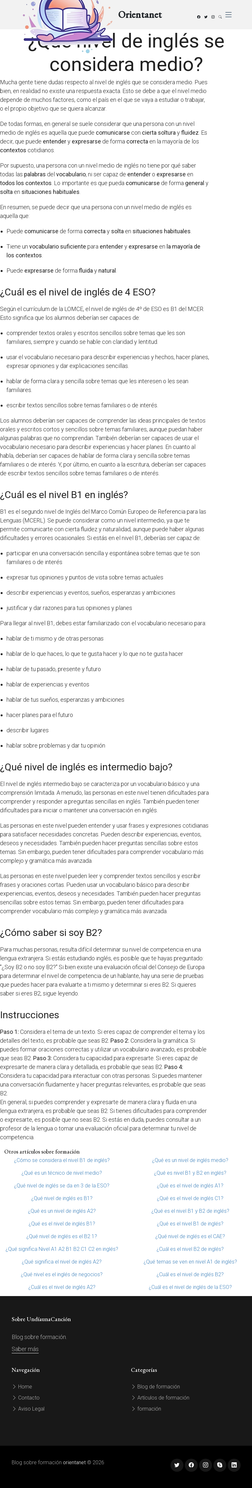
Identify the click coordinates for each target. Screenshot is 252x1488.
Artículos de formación (160, 1398)
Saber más (25, 1349)
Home (22, 1387)
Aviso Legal (28, 1409)
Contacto (26, 1398)
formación (146, 1409)
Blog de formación (155, 1387)
